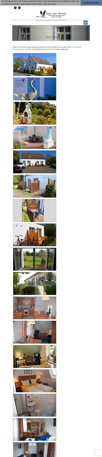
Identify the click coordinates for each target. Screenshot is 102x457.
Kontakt (40, 448)
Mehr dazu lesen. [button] (50, 4)
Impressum (49, 448)
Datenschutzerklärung (63, 448)
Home (48, 37)
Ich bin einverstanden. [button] (91, 3)
